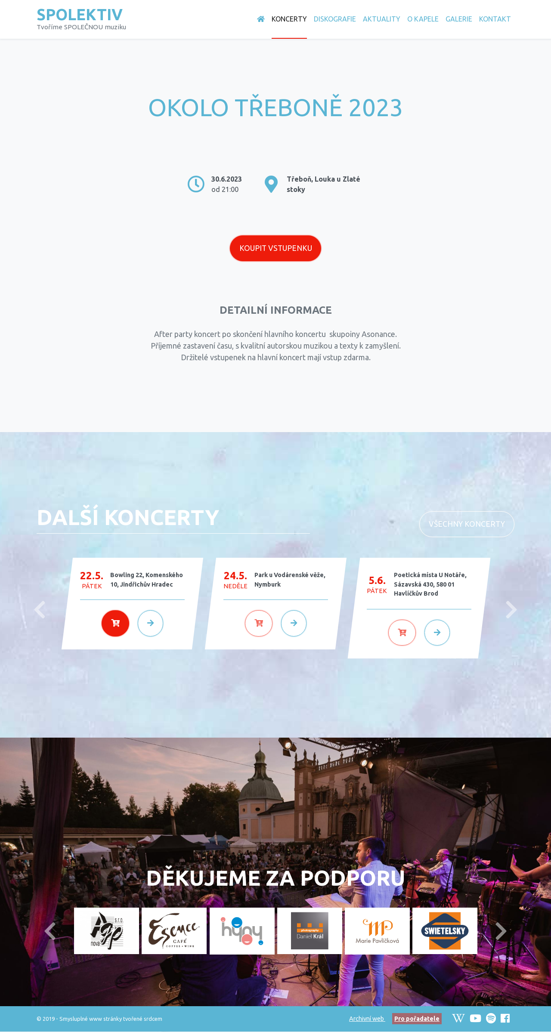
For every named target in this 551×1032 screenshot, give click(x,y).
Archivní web (367, 1019)
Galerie (459, 19)
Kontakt (495, 19)
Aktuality (381, 19)
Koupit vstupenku (275, 248)
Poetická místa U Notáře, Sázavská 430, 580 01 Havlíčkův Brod (430, 584)
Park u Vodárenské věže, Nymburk (289, 580)
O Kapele (423, 19)
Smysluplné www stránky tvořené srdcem (110, 1019)
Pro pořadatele (417, 1019)
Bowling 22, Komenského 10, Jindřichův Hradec (146, 580)
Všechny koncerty (467, 524)
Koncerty (289, 19)
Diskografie (335, 19)
